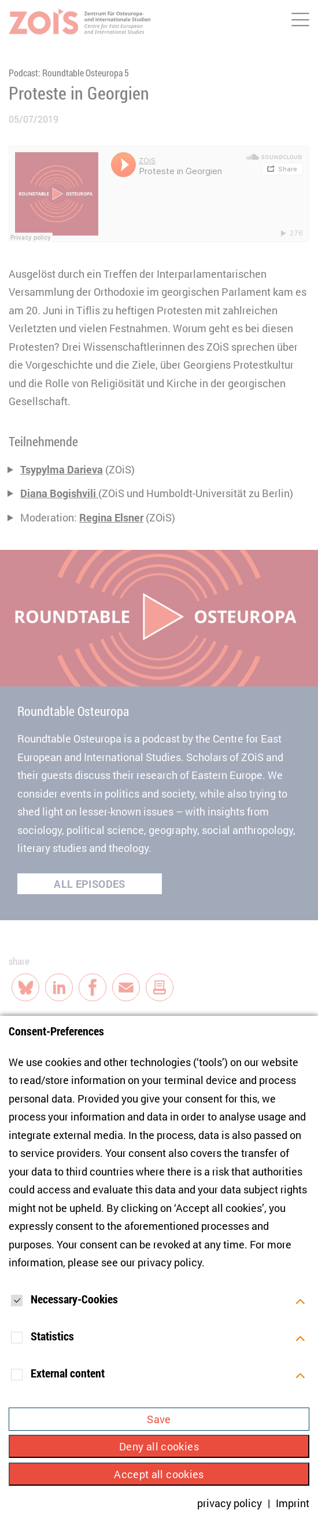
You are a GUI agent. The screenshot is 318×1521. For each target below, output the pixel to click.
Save (159, 1419)
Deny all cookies (159, 1446)
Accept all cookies (159, 1474)
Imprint (292, 1503)
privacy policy (170, 1262)
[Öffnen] (300, 1300)
